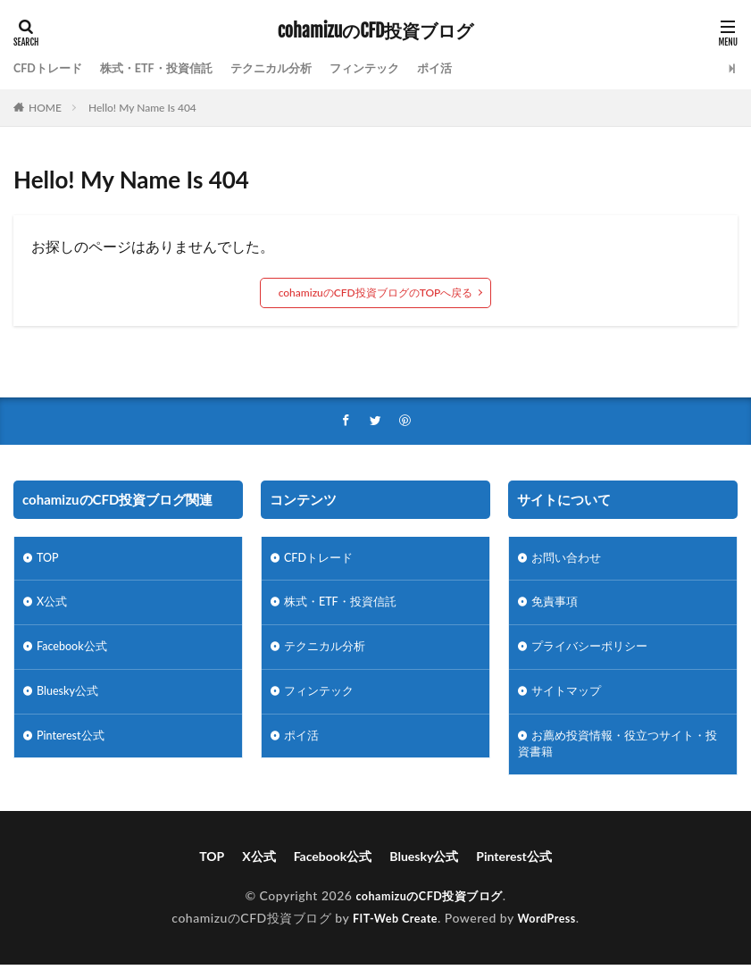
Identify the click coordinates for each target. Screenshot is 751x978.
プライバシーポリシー (593, 653)
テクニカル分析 (289, 68)
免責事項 (556, 606)
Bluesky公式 (70, 699)
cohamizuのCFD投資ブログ (376, 31)
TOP (49, 560)
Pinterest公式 (74, 746)
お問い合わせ (568, 560)
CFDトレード (50, 68)
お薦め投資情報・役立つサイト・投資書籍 (618, 756)
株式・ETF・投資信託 (167, 68)
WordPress (551, 931)
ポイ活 (462, 68)
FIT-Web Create (392, 931)
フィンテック (388, 68)
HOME (45, 107)
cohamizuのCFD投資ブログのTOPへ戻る (376, 292)
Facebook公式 (75, 653)
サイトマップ (568, 699)
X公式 (53, 606)
